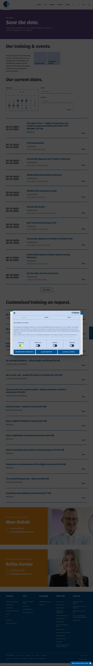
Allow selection (46, 352)
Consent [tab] (24, 317)
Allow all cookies (69, 352)
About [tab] (69, 317)
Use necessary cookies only (24, 352)
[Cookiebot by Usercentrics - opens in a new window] (72, 313)
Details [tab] (46, 317)
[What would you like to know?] (81, 663)
